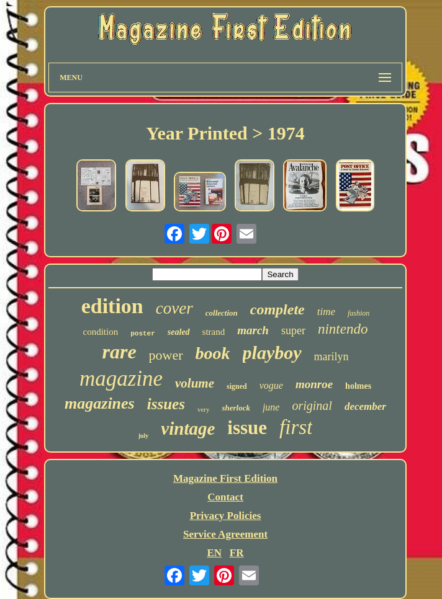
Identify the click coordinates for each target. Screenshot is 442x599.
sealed (179, 332)
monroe (314, 384)
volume (194, 383)
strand (213, 332)
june (271, 407)
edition (112, 306)
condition (101, 332)
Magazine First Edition (225, 478)
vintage (188, 428)
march (253, 330)
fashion (358, 313)
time (326, 311)
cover (174, 308)
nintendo (343, 329)
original (312, 405)
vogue (271, 385)
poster (142, 333)
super (293, 330)
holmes (358, 386)
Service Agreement (225, 534)
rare (119, 351)
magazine (121, 378)
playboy (272, 352)
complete (277, 309)
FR (237, 553)
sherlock (236, 407)
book (213, 353)
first (295, 427)
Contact (225, 497)
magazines (100, 403)
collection (221, 312)
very (203, 409)
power (166, 355)
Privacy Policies (225, 515)
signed (237, 386)
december (365, 406)
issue (247, 427)
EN (214, 553)
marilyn (331, 356)
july (143, 435)
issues (166, 404)
